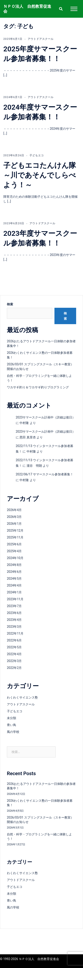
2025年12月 (15, 530)
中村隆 (24, 423)
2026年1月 (14, 523)
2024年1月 (14, 592)
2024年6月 (14, 571)
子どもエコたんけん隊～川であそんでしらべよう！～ (39, 175)
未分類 (11, 718)
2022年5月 (14, 647)
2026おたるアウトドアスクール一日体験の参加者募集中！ (41, 786)
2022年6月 (14, 640)
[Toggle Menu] (73, 9)
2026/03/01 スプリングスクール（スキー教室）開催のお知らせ (40, 820)
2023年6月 (14, 613)
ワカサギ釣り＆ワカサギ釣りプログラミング (38, 387)
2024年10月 (15, 558)
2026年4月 (14, 510)
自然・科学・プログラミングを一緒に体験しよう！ (39, 836)
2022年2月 (14, 668)
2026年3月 (14, 517)
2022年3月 (14, 661)
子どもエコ (36, 155)
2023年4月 (14, 619)
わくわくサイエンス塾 (22, 697)
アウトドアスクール (41, 39)
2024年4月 (14, 585)
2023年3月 (14, 626)
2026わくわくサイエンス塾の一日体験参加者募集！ (40, 803)
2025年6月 (14, 544)
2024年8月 (14, 565)
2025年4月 (14, 551)
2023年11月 (15, 599)
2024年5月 (14, 578)
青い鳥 (11, 725)
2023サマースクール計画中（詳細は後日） (45, 417)
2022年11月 (15, 633)
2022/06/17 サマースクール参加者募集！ (44, 474)
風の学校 (13, 732)
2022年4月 (14, 654)
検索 (10, 304)
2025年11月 (15, 537)
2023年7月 (14, 606)
